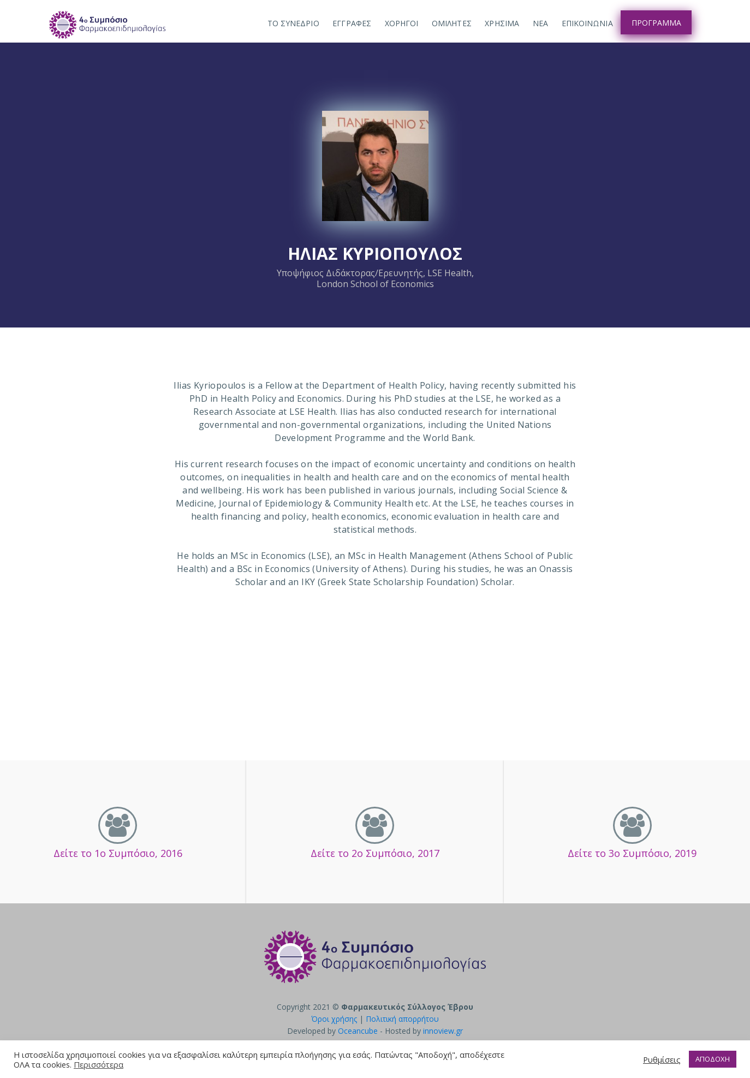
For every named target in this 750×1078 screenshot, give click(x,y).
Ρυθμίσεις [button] (662, 1059)
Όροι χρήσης (334, 1019)
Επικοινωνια (587, 23)
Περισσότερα (98, 1064)
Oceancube (358, 1031)
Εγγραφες (351, 23)
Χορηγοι (402, 23)
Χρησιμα (502, 23)
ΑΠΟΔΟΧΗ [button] (712, 1059)
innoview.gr (443, 1031)
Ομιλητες (452, 23)
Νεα (540, 23)
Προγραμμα (656, 22)
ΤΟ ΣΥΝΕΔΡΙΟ (293, 23)
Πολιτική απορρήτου (402, 1019)
